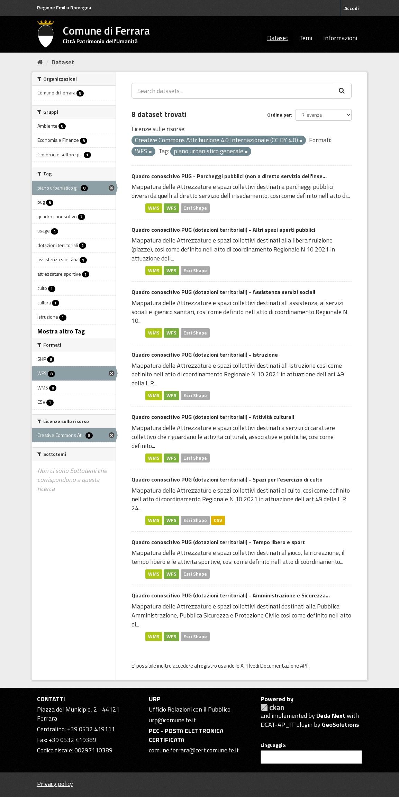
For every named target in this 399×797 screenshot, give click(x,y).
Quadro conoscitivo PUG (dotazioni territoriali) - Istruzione (205, 354)
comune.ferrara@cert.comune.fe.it (194, 750)
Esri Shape (195, 207)
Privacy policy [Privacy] (55, 783)
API (244, 666)
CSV (218, 520)
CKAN (272, 707)
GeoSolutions (340, 724)
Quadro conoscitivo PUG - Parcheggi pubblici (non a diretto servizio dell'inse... (229, 176)
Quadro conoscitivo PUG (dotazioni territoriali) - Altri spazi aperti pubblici (223, 230)
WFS (171, 207)
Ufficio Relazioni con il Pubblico (189, 709)
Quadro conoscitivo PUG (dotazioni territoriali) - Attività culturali (213, 417)
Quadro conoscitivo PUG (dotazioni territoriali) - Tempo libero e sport (218, 542)
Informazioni (340, 38)
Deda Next (330, 715)
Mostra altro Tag (61, 331)
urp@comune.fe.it (172, 720)
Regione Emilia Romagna (64, 7)
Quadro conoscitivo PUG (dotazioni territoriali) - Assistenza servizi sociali (223, 292)
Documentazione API (283, 666)
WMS (154, 207)
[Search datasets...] (232, 91)
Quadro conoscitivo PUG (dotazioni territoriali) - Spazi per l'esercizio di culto (227, 479)
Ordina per (279, 114)
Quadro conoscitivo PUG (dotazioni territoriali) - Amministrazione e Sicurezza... (231, 595)
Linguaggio (273, 745)
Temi (305, 38)
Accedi (351, 8)
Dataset (277, 38)
